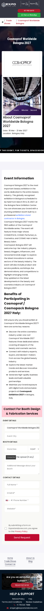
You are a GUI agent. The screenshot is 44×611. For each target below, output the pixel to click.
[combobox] (8, 500)
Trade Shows (10, 561)
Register (34, 3)
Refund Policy (18, 599)
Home (10, 558)
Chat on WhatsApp (29, 15)
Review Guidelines (34, 602)
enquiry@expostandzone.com (22, 608)
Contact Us (10, 564)
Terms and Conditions (12, 602)
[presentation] (22, 517)
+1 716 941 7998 (22, 605)
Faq (30, 599)
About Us (30, 558)
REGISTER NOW (22, 585)
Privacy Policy (21, 531)
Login (25, 3)
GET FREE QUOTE (29, 10)
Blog (30, 561)
